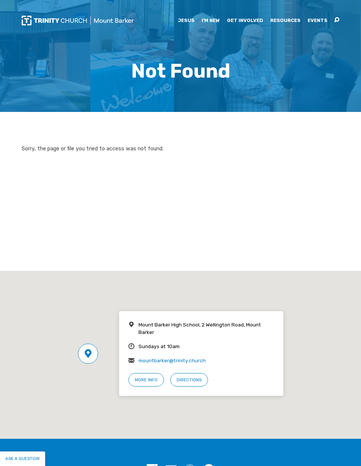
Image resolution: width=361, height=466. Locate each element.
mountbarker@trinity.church (172, 360)
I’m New (211, 20)
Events (317, 20)
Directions (189, 379)
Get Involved (245, 20)
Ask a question (22, 458)
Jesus (186, 20)
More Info (146, 379)
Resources (285, 20)
